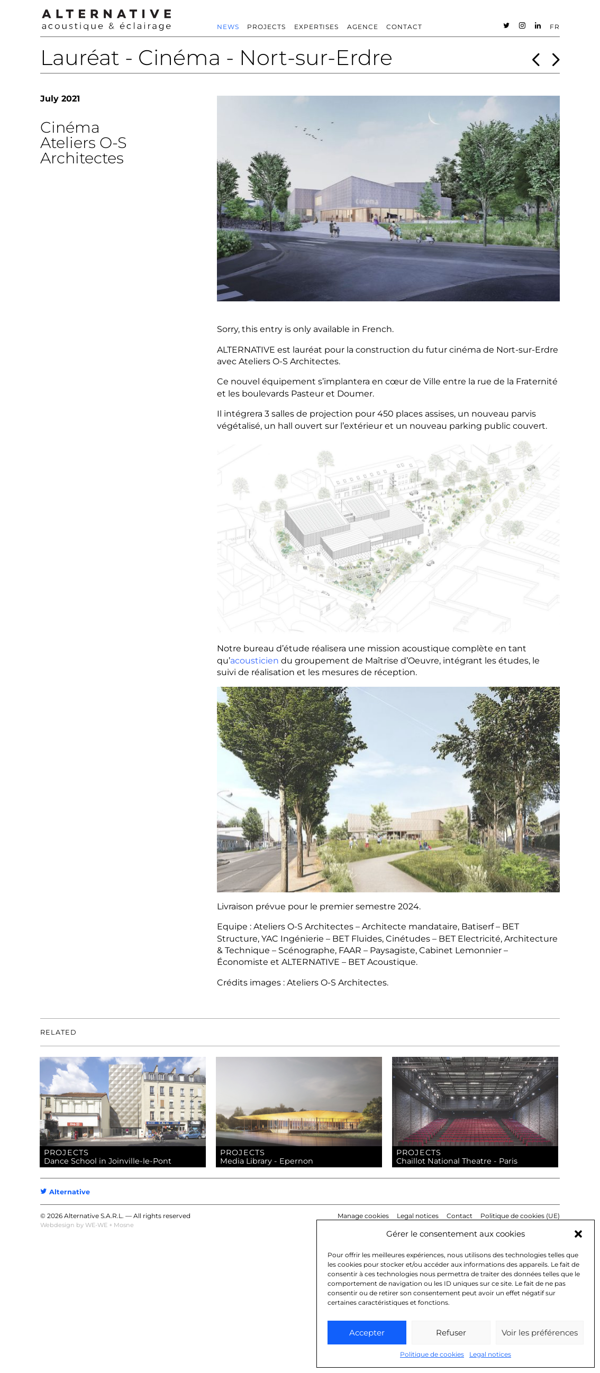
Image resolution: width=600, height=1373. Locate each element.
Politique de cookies (432, 1354)
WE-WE (96, 1225)
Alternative (65, 1192)
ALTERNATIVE (246, 350)
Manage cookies (363, 1216)
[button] (578, 1234)
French (377, 329)
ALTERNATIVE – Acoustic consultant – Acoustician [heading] (106, 20)
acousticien (254, 661)
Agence (362, 27)
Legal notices (490, 1354)
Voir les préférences (540, 1333)
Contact (404, 27)
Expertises (316, 27)
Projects (266, 27)
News (228, 27)
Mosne (124, 1225)
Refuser (451, 1333)
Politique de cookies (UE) (520, 1216)
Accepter (367, 1333)
